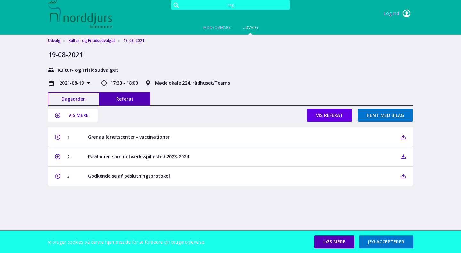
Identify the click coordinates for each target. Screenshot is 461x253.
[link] (80, 14)
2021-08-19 (72, 83)
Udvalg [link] (54, 40)
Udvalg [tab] (250, 27)
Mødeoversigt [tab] (217, 27)
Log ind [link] (398, 13)
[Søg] (230, 5)
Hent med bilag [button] (385, 115)
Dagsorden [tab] (73, 99)
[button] (73, 115)
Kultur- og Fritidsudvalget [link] (92, 40)
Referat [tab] (124, 99)
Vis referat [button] (329, 115)
